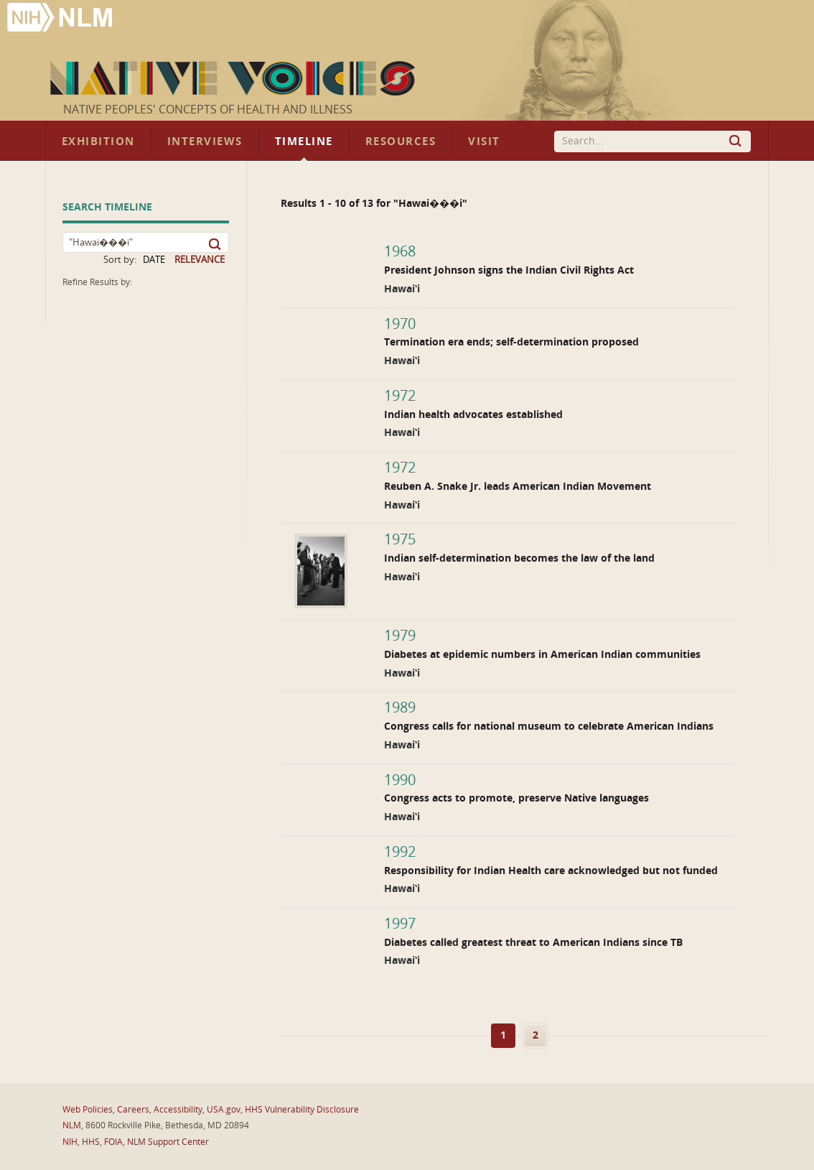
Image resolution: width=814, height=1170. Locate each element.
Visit (484, 141)
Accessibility (178, 1110)
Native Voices (234, 78)
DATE (154, 259)
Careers (133, 1110)
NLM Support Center (168, 1142)
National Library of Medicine (61, 19)
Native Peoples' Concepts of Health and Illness (207, 109)
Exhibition (98, 141)
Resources (400, 141)
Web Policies (87, 1110)
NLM (71, 1125)
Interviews (205, 141)
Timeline (304, 141)
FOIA (113, 1142)
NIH (70, 1142)
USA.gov (223, 1110)
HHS (91, 1142)
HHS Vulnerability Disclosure (302, 1110)
